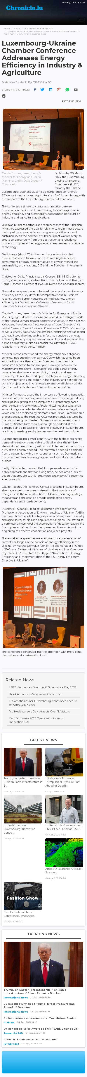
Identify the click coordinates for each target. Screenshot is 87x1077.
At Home (9, 1022)
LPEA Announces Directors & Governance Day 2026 (42, 687)
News (17, 28)
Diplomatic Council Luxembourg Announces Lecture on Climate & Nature (43, 702)
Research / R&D (13, 1033)
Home (7, 28)
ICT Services (11, 1044)
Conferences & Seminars (38, 28)
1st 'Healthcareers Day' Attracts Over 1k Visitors (39, 711)
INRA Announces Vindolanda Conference (35, 694)
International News (16, 997)
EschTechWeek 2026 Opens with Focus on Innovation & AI (36, 720)
